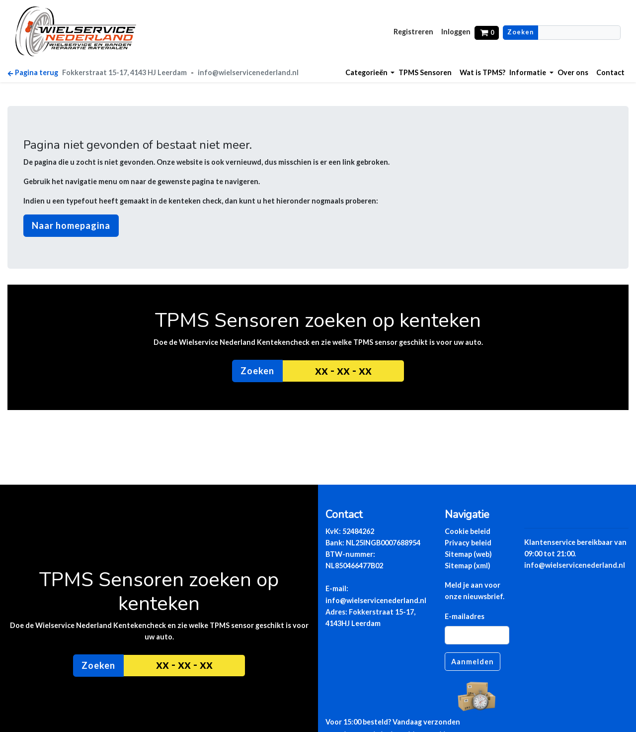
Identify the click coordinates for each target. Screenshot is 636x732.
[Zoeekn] (579, 32)
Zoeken (520, 32)
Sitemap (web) (468, 554)
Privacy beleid (468, 542)
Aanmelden (472, 661)
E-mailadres (464, 616)
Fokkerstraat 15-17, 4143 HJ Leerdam (124, 72)
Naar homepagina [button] (71, 225)
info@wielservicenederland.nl (248, 72)
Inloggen (456, 31)
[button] (370, 72)
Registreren (413, 31)
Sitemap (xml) (467, 565)
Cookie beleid (467, 531)
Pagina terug (32, 72)
